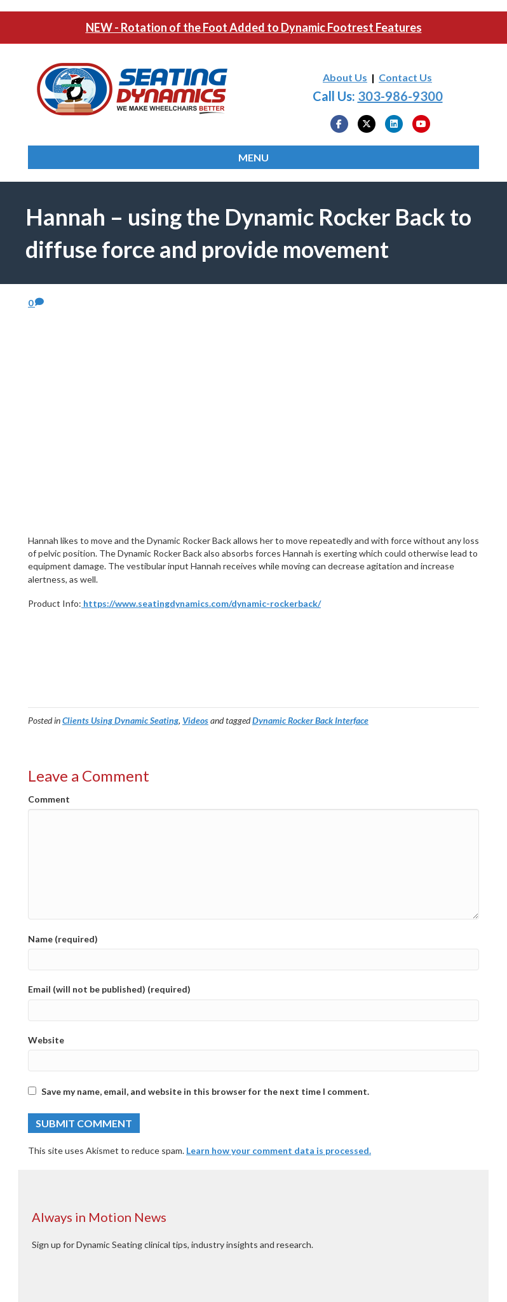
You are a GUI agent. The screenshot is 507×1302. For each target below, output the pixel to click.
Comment (49, 799)
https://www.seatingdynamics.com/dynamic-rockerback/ (201, 603)
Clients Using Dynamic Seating (120, 720)
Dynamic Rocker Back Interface (310, 720)
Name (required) (63, 938)
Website (46, 1039)
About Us (345, 77)
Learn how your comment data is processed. (278, 1150)
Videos (195, 720)
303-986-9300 (400, 96)
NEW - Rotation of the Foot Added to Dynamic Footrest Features (254, 27)
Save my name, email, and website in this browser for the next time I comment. (205, 1091)
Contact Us (405, 77)
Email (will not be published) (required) (109, 989)
